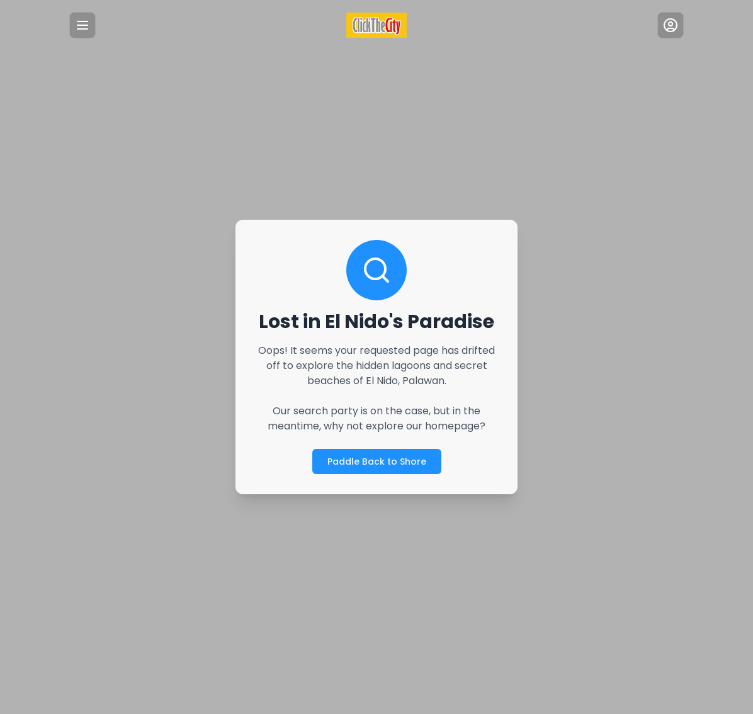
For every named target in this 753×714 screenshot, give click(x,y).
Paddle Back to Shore (376, 461)
